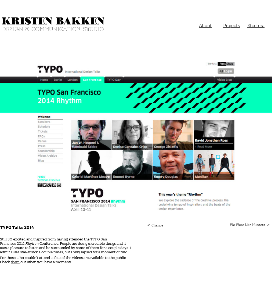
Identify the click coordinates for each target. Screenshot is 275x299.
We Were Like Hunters (247, 225)
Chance (157, 225)
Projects (231, 25)
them (15, 262)
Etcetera (256, 25)
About (205, 25)
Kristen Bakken (53, 25)
